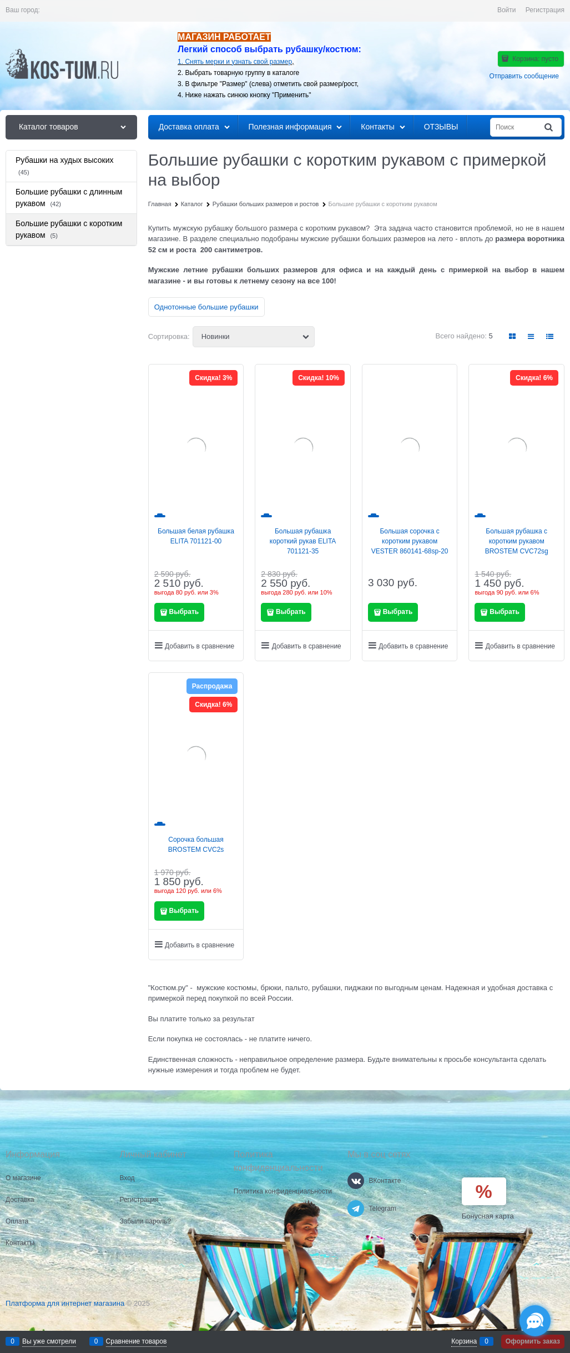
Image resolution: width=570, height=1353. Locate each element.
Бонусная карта (488, 1216)
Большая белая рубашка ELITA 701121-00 (196, 536)
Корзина (464, 1341)
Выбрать (184, 612)
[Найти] (549, 127)
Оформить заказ (533, 1341)
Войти (506, 10)
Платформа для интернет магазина (65, 1303)
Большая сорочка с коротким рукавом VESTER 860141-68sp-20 (409, 541)
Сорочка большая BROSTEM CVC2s (196, 844)
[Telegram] (355, 1208)
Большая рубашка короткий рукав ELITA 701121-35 (303, 541)
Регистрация (545, 10)
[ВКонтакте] (355, 1180)
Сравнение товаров (136, 1341)
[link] (513, 336)
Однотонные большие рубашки (206, 307)
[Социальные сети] (535, 1320)
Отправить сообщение (524, 76)
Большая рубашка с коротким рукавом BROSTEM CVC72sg (516, 541)
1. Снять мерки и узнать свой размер (235, 62)
